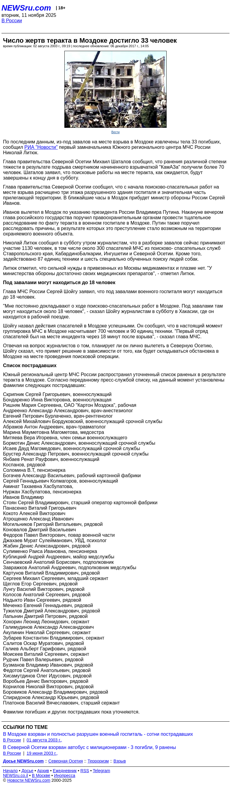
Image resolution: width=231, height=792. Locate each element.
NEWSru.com (26, 7)
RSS (84, 770)
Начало (10, 770)
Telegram (101, 770)
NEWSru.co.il (15, 775)
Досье (27, 770)
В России (12, 20)
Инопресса (64, 775)
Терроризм (98, 761)
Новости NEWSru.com (28, 780)
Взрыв (119, 761)
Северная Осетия (65, 761)
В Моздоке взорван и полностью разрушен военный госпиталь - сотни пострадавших (98, 734)
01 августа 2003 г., (44, 740)
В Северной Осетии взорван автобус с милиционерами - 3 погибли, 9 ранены (89, 747)
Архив (43, 770)
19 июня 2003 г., (42, 753)
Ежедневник (65, 770)
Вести (115, 132)
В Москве (41, 775)
